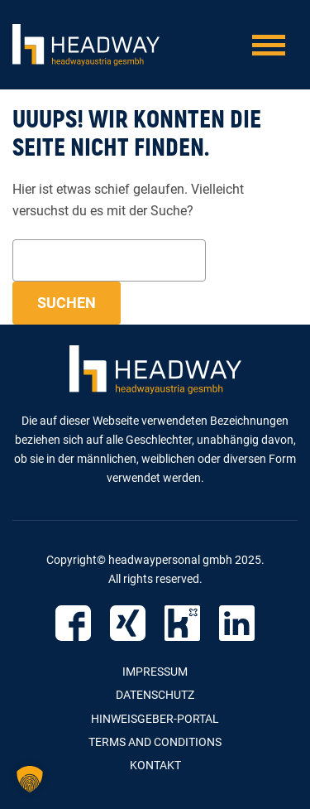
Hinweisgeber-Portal (155, 718)
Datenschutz (155, 694)
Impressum (155, 671)
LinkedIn (237, 623)
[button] (30, 779)
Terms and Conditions (155, 742)
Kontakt (155, 765)
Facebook (73, 623)
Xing (127, 623)
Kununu (182, 623)
